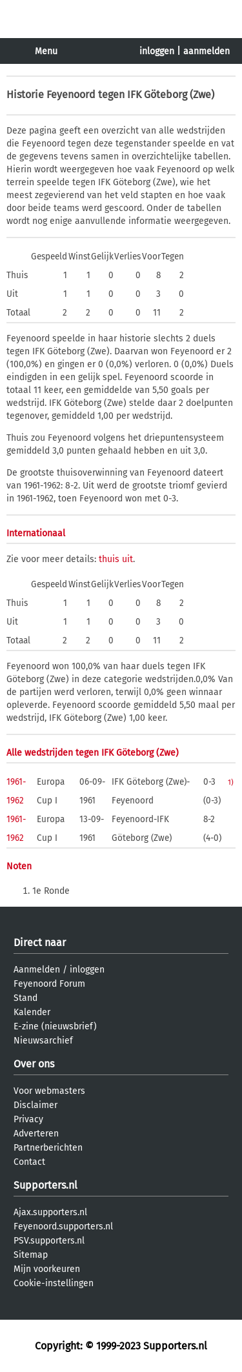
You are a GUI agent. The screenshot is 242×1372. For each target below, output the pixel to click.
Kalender (32, 1012)
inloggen (156, 51)
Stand (25, 998)
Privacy (28, 1119)
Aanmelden (37, 969)
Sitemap (31, 1254)
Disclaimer (35, 1105)
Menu (46, 51)
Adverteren (36, 1133)
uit (127, 559)
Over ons (34, 1064)
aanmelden (206, 51)
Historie (25, 94)
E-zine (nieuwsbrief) (55, 1026)
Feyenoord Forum (49, 983)
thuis (109, 559)
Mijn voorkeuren (47, 1269)
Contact (29, 1161)
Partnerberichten (48, 1147)
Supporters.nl (45, 1185)
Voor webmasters (49, 1090)
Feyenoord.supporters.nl (63, 1226)
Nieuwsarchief (43, 1040)
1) (231, 782)
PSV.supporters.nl (49, 1240)
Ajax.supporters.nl (50, 1212)
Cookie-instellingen (54, 1283)
